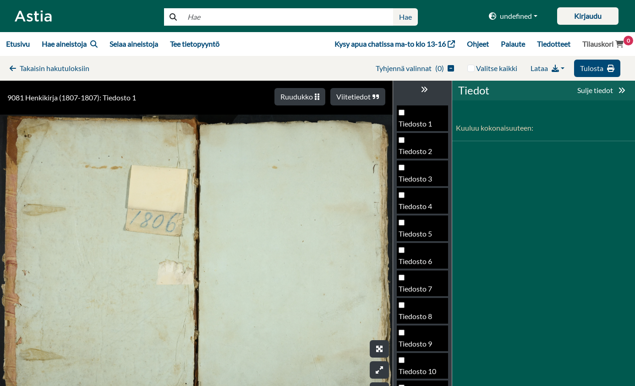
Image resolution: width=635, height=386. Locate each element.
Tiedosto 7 (415, 288)
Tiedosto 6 (415, 261)
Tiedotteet (553, 43)
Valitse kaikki (496, 68)
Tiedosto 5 (415, 233)
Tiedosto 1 (415, 123)
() (415, 68)
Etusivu (18, 43)
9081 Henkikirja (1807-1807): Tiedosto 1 (71, 97)
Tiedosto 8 (415, 316)
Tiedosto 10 (417, 371)
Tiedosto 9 (415, 343)
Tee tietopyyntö (194, 43)
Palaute (513, 43)
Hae (405, 16)
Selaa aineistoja (133, 43)
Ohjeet (478, 43)
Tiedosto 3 (415, 178)
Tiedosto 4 (415, 206)
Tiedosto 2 (415, 151)
